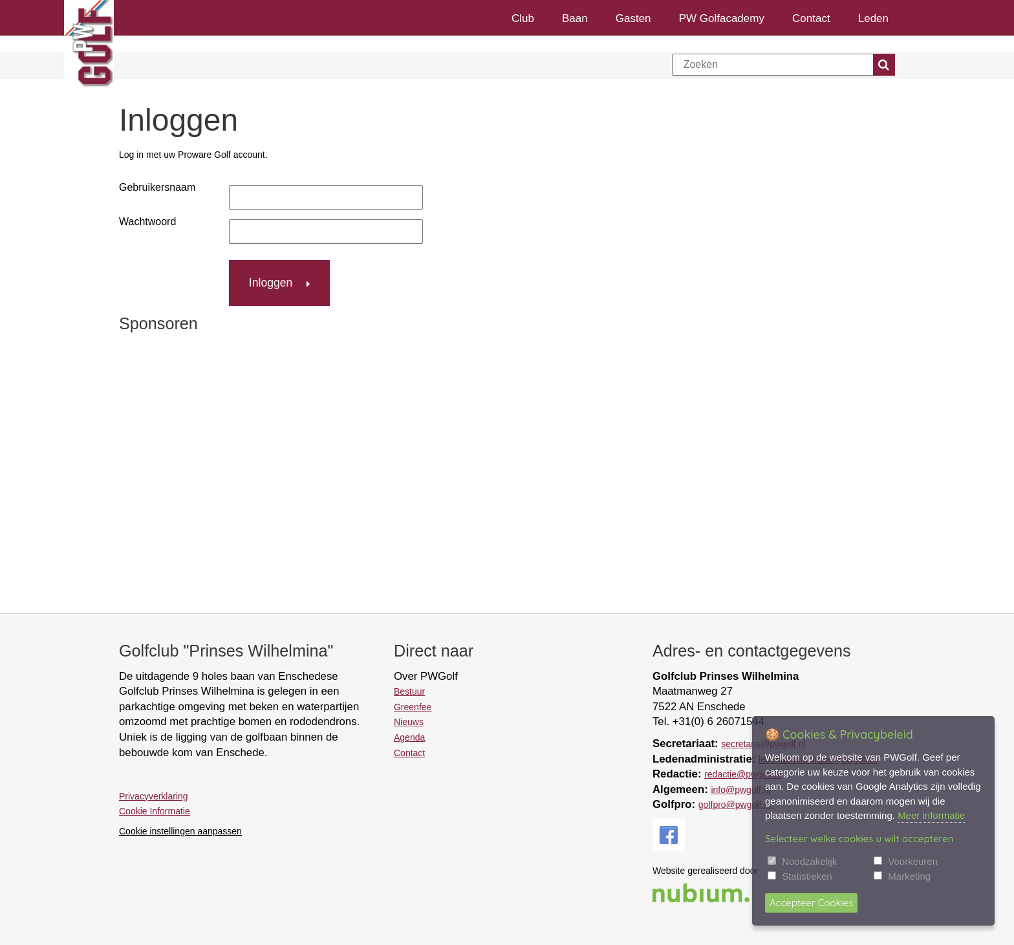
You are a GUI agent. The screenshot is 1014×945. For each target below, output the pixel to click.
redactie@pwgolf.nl (742, 774)
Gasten (633, 18)
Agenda (409, 737)
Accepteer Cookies (811, 902)
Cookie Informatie (154, 811)
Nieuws (409, 722)
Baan (575, 18)
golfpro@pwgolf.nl (735, 804)
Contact (811, 18)
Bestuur (409, 691)
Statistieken (807, 876)
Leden (873, 18)
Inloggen (271, 282)
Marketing (909, 876)
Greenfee (412, 707)
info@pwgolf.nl (740, 790)
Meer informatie (931, 815)
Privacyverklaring (153, 796)
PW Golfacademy (721, 18)
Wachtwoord (147, 221)
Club (523, 18)
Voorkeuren (913, 861)
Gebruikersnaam (157, 187)
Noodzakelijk (809, 861)
